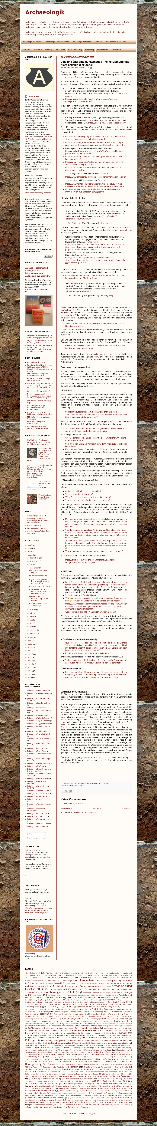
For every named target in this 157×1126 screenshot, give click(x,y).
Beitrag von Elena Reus (36, 751)
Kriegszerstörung (47, 1038)
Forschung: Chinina (99, 1014)
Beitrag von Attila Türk (36, 748)
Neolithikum (51, 1054)
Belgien (127, 998)
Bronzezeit (84, 1002)
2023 (30, 555)
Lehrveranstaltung (83, 1045)
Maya (117, 1048)
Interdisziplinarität (59, 1031)
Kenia (114, 1033)
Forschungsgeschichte (73, 1019)
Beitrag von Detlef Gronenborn (39, 693)
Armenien (83, 995)
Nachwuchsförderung (65, 1052)
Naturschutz (127, 1052)
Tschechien (54, 1081)
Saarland (40, 1069)
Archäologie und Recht (91, 993)
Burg (121, 1002)
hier (121, 622)
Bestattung (74, 1000)
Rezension (73, 1067)
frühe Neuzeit (123, 1098)
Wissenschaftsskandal (88, 1091)
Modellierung (30, 1052)
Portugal (41, 1061)
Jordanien (56, 1033)
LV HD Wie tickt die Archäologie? (79, 1043)
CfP (127, 1002)
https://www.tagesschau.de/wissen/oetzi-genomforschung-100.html (95, 177)
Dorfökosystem (126, 1007)
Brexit (75, 1002)
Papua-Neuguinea (70, 1059)
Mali (102, 1048)
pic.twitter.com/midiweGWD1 (79, 292)
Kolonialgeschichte (76, 1035)
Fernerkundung (30, 1014)
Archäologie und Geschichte (96, 986)
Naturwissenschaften (35, 1054)
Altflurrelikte (38, 981)
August (33, 610)
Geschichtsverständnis (75, 783)
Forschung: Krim (115, 1014)
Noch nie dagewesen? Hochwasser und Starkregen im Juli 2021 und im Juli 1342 (39, 396)
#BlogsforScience (31, 973)
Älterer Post (126, 808)
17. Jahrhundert (85, 973)
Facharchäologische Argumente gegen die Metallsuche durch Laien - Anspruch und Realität (39, 455)
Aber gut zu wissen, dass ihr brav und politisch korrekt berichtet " (93, 663)
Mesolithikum (77, 1050)
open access (126, 1102)
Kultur (116, 1038)
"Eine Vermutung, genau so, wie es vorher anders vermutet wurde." (94, 551)
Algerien (28, 981)
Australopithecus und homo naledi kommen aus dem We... (39, 581)
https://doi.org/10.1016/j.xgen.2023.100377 (107, 123)
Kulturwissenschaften (111, 1041)
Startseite (26, 50)
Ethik (27, 1012)
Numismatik (66, 1057)
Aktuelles (126, 978)
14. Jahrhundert (59, 973)
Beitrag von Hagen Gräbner (38, 721)
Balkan (74, 998)
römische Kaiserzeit (101, 1105)
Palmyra (126, 1057)
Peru (99, 1059)
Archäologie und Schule (110, 993)
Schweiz (65, 1072)
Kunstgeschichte (31, 1043)
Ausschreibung (110, 995)
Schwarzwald (41, 1072)
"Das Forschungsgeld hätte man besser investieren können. (90, 612)
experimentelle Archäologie (104, 1098)
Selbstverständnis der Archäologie (104, 1072)
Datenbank (96, 1004)
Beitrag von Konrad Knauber (39, 726)
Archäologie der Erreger (37, 362)
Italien (27, 1033)
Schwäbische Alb (80, 1072)
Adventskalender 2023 (64, 978)
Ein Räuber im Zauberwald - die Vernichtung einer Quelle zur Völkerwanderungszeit (38, 442)
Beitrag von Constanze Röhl (38, 703)
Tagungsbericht (72, 1079)
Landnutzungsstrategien (118, 1043)
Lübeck (84, 1048)
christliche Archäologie (89, 1095)
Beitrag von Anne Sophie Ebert (39, 744)
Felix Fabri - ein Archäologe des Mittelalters (38, 379)
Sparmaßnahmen (111, 1074)
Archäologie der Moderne (33, 42)
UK (79, 1081)
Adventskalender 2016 (40, 978)
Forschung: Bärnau (60, 1014)
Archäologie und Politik (82, 42)
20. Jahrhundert (126, 973)
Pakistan (117, 1057)
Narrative (99, 1052)
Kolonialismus (90, 1035)
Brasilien (68, 1002)
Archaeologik (44, 12)
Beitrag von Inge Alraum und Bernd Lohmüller (39, 770)
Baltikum (81, 998)
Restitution (61, 1067)
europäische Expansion (81, 1098)
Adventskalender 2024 (89, 978)
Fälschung (97, 1021)
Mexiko (87, 1050)
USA (125, 1081)
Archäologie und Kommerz (63, 989)
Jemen (46, 1033)
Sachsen (48, 1069)
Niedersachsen (83, 1054)
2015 (29, 661)
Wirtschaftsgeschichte (88, 1088)
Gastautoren (116, 50)
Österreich (84, 1107)
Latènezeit (69, 1045)
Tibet (128, 1079)
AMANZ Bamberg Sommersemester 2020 (87, 975)
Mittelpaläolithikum (123, 1050)
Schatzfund (116, 1069)
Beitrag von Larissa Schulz (38, 791)
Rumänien (115, 1067)
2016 (30, 657)
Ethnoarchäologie (60, 1012)
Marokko (109, 1048)
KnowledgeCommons (36, 528)
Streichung (50, 1076)
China (27, 1004)
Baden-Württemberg (56, 997)
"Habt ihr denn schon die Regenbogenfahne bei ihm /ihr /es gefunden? (96, 660)
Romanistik (105, 1067)
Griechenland (127, 1026)
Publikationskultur (94, 1061)
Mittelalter (107, 1050)
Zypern (66, 1093)
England (86, 1009)
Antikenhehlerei (84, 980)
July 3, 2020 (104, 223)
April (32, 623)
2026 (30, 545)
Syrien (105, 1076)
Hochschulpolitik (110, 1028)
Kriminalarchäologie (74, 1038)
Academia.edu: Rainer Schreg (39, 531)
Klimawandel (59, 1035)
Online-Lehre (79, 1057)
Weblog (62, 1088)
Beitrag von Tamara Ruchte (38, 824)
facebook (104, 174)
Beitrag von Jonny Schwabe (38, 778)
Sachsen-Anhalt (61, 1069)
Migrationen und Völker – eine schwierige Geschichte (39, 342)
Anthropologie (66, 981)
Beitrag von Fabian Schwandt (39, 754)
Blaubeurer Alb (107, 1000)
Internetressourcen (78, 1030)
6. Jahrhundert (44, 975)
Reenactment (82, 1064)
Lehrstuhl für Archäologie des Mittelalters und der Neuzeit (38, 139)
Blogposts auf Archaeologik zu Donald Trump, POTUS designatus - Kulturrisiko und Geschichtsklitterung (39, 348)
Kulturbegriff (125, 1038)
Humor (121, 1028)
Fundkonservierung (82, 1021)
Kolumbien (102, 1035)
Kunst (125, 1041)
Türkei (71, 1081)
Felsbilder (126, 1012)
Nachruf (52, 1052)
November (34, 561)
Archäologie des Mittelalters (66, 986)
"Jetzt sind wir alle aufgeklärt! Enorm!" (81, 595)
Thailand (101, 1079)
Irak (94, 1030)
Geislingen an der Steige (55, 1024)
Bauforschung (106, 998)
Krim (59, 1038)
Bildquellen (95, 1000)
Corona (50, 1004)
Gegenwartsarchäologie (33, 1024)
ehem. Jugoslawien (125, 1095)
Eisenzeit (75, 1009)
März (32, 626)
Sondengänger (55, 1074)
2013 (29, 667)
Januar (32, 633)
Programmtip (53, 1061)
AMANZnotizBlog (34, 525)
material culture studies (49, 1102)
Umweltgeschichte (75, 1084)
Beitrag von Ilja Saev (35, 766)
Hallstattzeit (60, 1028)
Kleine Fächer (46, 1035)
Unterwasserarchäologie (121, 1084)
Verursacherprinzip (62, 1086)
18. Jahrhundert (98, 973)
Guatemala (49, 1028)
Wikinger (73, 1088)
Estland (127, 1009)
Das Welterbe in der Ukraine (40, 586)
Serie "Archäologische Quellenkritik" (36, 423)
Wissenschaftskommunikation (73, 785)
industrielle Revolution (74, 1100)
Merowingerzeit (63, 1050)
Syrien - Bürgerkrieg (122, 1076)
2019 (30, 647)
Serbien (125, 1072)
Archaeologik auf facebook (38, 516)
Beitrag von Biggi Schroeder (38, 724)
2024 (30, 552)
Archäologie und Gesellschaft (57, 42)
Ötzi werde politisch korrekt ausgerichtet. (83, 491)
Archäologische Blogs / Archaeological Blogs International (36, 407)
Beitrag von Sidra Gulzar (37, 814)
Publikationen (102, 50)
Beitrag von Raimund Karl (37, 715)
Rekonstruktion (95, 1064)
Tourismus (29, 1081)
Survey (97, 1076)
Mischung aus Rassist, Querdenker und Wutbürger (87, 450)
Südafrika (34, 1079)
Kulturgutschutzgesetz (55, 1041)
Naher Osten (80, 1052)
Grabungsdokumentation (110, 1026)
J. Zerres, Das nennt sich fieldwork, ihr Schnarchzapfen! (40, 413)
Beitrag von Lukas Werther (38, 794)
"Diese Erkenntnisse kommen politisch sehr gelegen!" (88, 497)
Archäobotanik (42, 983)
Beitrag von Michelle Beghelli (38, 734)
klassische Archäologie (109, 1100)
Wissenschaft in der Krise (116, 42)
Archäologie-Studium (55, 995)
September (34, 568)
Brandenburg (58, 1002)
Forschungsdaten (123, 1016)
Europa (71, 1012)
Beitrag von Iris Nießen (36, 708)
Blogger (92, 1114)
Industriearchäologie (42, 1031)
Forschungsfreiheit (32, 1019)
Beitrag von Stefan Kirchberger (39, 819)
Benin (33, 1000)
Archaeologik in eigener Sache (117, 981)
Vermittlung (48, 1086)
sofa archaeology (32, 1107)
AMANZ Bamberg (58, 975)
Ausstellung (124, 995)
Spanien (87, 1074)
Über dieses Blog (75, 50)
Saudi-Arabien (104, 1069)
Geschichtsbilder (110, 1024)
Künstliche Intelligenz (56, 1043)
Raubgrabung (33, 1064)
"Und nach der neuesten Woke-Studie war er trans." (87, 500)
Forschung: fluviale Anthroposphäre (71, 1016)
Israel (125, 1031)
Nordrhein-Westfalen (100, 1054)
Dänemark (31, 1009)
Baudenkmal (91, 998)
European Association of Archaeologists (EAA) (93, 1012)
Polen (118, 1059)
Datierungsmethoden (111, 1004)
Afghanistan (107, 978)
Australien (29, 998)
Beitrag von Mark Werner (37, 796)
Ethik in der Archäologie (41, 1012)
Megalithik (51, 1050)
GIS (107, 1021)
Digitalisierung (82, 1007)
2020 (30, 644)
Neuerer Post (66, 808)
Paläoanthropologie (32, 1059)
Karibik (106, 1033)
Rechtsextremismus (68, 1064)
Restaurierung (48, 1067)
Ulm (39, 1084)
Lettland (127, 1045)
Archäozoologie (71, 995)
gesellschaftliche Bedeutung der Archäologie (43, 1100)
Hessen (71, 1028)
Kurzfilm (42, 1043)
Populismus (29, 1061)
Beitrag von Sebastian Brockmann (36, 810)
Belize (27, 1000)
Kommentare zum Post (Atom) (83, 812)
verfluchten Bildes (69, 310)
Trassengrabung (41, 1081)
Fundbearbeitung (63, 1021)
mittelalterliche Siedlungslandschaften (81, 1102)
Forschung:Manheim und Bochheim (100, 1016)
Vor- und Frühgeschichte (80, 1086)
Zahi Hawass (40, 1093)
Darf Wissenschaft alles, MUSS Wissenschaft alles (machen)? (91, 678)
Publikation (80, 1061)
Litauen (46, 1048)
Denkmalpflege (32, 1007)
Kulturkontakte (75, 1041)
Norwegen (53, 1057)
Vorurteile (87, 783)
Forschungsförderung (50, 1019)
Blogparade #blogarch (125, 1000)
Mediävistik (42, 1050)
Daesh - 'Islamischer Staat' (76, 1004)
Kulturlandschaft (92, 1041)
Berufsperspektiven (61, 1000)
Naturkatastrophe (113, 1052)
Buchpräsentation (98, 1002)
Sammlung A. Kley (79, 1069)
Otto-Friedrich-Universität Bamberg (98, 1057)
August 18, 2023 (106, 296)
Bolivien (48, 1002)
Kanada (97, 1033)
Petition (108, 1059)
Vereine (39, 1086)
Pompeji (126, 1059)
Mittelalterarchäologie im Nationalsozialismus (37, 375)
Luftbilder (65, 1048)
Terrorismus (88, 1079)
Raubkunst (54, 1064)
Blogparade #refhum (34, 1002)
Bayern (117, 998)
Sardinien (94, 1069)
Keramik (123, 1033)
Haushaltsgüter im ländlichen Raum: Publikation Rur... (37, 591)
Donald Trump (98, 1007)
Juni (31, 616)
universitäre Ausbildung (53, 1107)
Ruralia (125, 1067)
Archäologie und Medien (97, 989)
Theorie (109, 1079)
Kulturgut (98, 42)
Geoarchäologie (87, 1024)
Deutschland (68, 1007)
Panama (56, 1059)
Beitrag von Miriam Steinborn (39, 711)
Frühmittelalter (46, 1021)
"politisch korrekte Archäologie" (79, 494)
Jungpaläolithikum (70, 1033)
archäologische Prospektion (104, 1093)
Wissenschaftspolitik (67, 1091)
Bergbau (41, 1000)
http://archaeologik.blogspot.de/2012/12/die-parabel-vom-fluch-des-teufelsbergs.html (38, 910)
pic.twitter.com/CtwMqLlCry (78, 219)
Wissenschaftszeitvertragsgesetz (111, 1091)
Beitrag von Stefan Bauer (37, 816)
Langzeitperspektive (56, 1045)
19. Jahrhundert (112, 973)
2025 (30, 548)
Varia (31, 1086)
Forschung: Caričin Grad (79, 1014)
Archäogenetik (56, 983)
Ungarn (91, 1084)
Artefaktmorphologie (96, 995)
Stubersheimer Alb (64, 1076)
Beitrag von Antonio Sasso (38, 718)
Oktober (33, 565)
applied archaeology (79, 1093)
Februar (33, 630)
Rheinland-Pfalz (90, 1067)
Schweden (53, 1072)
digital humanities (106, 1095)
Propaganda (67, 1061)
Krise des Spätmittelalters (98, 1038)
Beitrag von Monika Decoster (39, 739)
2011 (29, 674)
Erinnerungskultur (115, 1009)
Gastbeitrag (119, 1021)
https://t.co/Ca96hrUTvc (107, 217)
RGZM (44, 123)
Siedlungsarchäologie (32, 1074)
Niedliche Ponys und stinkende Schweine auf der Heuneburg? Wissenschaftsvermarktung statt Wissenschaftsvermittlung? (40, 387)
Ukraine (28, 1084)
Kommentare (33, 838)
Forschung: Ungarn (47, 1016)
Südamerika (46, 1079)
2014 (30, 664)
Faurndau (116, 1012)
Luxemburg (76, 1048)
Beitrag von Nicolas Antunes (39, 804)
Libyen (36, 1048)
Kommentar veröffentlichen (75, 804)
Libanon (28, 1048)
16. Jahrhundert (72, 973)
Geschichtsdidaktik (125, 1024)
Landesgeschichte (98, 1043)
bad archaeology (45, 1095)
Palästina (46, 1059)
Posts (30, 834)
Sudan (90, 1076)
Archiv (32, 983)
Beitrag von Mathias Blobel (38, 731)
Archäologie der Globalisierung (97, 983)
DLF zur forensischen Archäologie (38, 605)
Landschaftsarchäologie (35, 1045)
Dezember (34, 558)
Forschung (89, 50)
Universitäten (103, 1084)
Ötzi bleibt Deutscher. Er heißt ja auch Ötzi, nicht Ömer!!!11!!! (91, 412)
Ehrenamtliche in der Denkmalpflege (52, 1009)
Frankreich (123, 1019)
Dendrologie (126, 1004)
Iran (103, 1031)
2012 (29, 671)
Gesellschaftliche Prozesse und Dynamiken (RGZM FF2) (74, 1026)
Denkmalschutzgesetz (53, 1007)
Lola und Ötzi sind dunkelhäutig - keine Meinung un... (38, 599)
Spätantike (123, 1074)
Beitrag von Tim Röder (36, 827)
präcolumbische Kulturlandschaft (74, 1105)
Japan (38, 1033)
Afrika (118, 978)
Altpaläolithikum (53, 981)
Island (118, 1031)
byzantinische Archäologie (67, 1095)
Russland (29, 1069)
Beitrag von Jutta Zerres (37, 691)
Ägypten (72, 1107)
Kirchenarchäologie (32, 1035)
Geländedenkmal (73, 1024)
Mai (31, 620)
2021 (29, 641)
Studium (80, 1076)
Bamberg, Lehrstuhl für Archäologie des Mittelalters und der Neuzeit (38, 521)
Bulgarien (112, 1002)
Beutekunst (84, 1000)
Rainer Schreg (33, 96)
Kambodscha (86, 1033)
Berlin (49, 1000)
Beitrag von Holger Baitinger (38, 763)
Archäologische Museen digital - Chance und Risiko (38, 427)
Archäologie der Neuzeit (36, 986)
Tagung (58, 1079)
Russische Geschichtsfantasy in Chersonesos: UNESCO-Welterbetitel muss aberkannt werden (39, 368)
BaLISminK (31, 534)
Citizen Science (38, 1004)
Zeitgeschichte (56, 1093)
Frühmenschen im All (38, 576)
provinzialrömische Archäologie (42, 1105)
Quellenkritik (111, 1061)
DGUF (59, 1004)
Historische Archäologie (89, 1028)
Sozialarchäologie (73, 1074)
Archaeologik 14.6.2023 (103, 354)
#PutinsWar (45, 973)
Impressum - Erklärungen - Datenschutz (49, 50)
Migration (96, 1050)
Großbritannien (34, 1028)
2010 (30, 677)
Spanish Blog (98, 1074)
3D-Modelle (32, 975)
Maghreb (93, 1048)
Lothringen (55, 1048)
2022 (30, 637)
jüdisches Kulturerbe (92, 1100)
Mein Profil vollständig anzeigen (38, 193)
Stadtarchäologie (38, 1076)
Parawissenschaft (85, 1059)
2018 (29, 651)
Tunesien (63, 1081)
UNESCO (88, 1081)
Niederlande (70, 1054)
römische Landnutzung (121, 1105)
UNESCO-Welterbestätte (106, 1081)
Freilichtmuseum (31, 1021)
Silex (43, 1074)
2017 (29, 654)
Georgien (98, 1024)
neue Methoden (110, 1102)
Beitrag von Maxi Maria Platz (39, 799)
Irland (111, 1031)
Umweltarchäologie (53, 1084)
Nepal (62, 1054)
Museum (41, 1052)
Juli (31, 613)
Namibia (90, 1052)
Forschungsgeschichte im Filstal (103, 1019)
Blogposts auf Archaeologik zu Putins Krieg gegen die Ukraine (39, 337)
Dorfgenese (112, 1007)
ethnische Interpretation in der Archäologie (47, 1098)
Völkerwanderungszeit (107, 1086)
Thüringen (119, 1079)
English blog (97, 1009)
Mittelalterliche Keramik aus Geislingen (44, 497)
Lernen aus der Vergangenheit (107, 1045)
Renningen (36, 1067)
